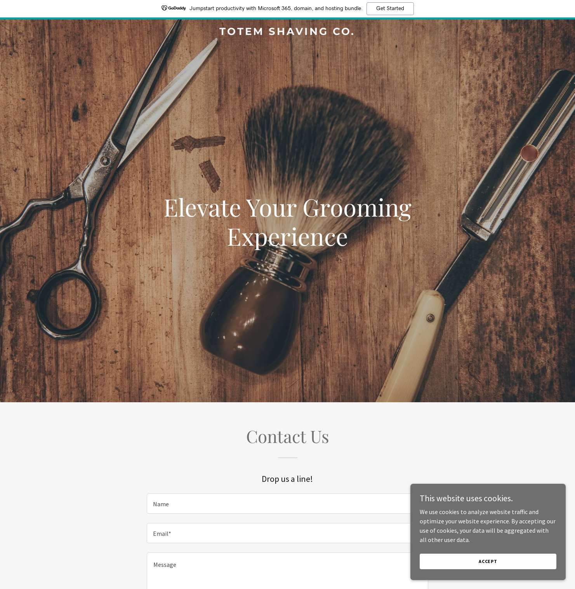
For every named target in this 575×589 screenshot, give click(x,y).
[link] (287, 32)
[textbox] (287, 503)
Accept (488, 561)
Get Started (390, 8)
